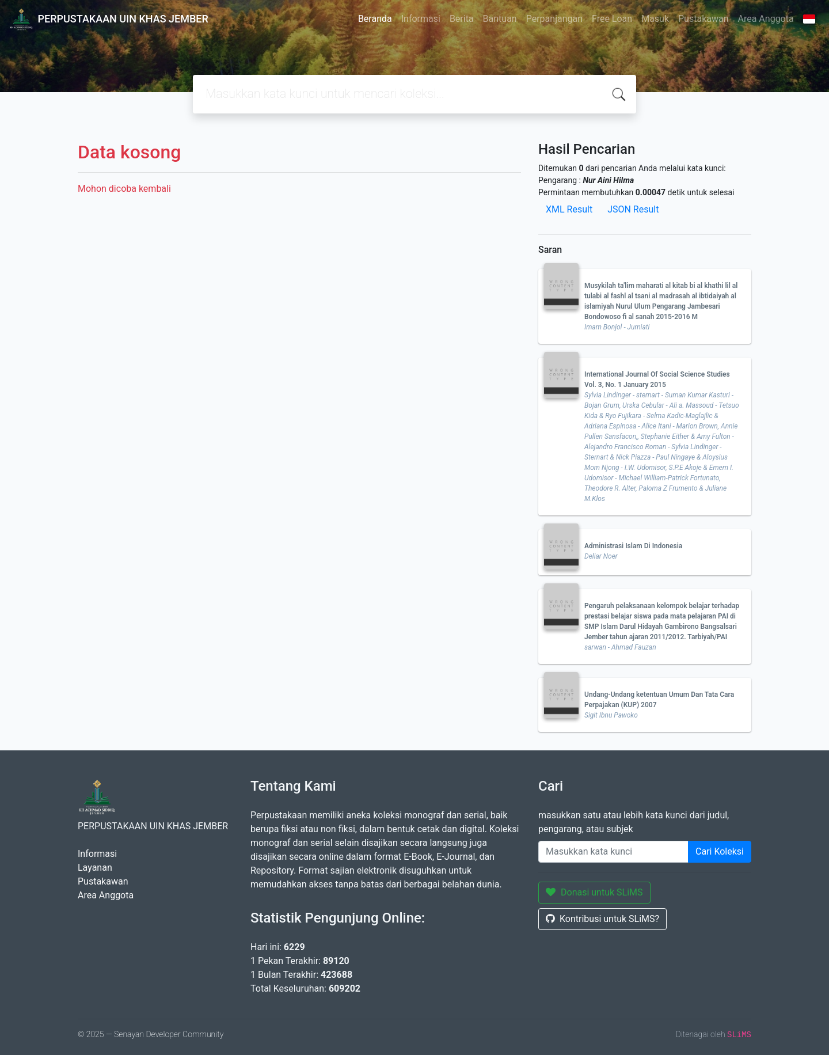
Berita (462, 18)
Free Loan (612, 18)
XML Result (569, 209)
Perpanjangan (554, 18)
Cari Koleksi (719, 851)
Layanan (95, 867)
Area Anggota (766, 18)
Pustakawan (703, 18)
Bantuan (500, 18)
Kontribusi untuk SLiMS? (602, 918)
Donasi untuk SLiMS (594, 892)
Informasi (420, 18)
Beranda (375, 18)
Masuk (655, 18)
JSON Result (633, 209)
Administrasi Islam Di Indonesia (633, 546)
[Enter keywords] (613, 852)
